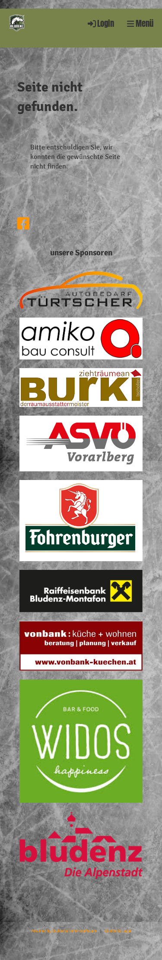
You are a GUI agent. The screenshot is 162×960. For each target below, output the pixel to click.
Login (100, 23)
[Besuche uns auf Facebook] (23, 224)
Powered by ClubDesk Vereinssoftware (64, 931)
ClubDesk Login (118, 931)
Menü (140, 23)
